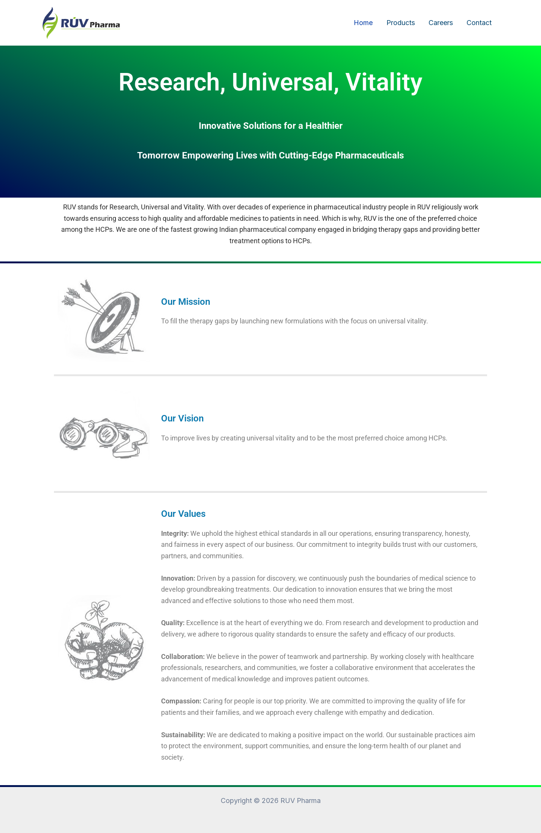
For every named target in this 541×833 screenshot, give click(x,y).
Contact (479, 23)
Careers (441, 23)
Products (400, 23)
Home (363, 23)
